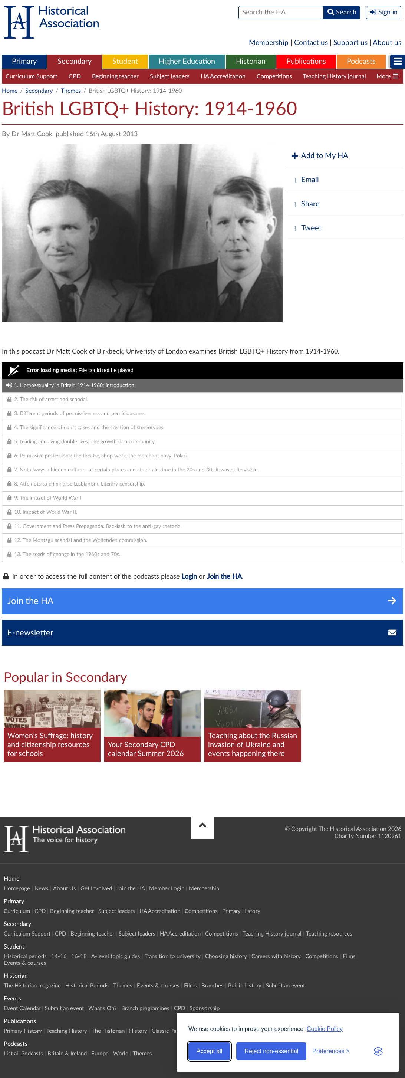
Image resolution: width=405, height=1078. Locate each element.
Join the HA (224, 576)
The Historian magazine (32, 986)
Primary (24, 61)
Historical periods (25, 956)
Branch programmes (145, 1008)
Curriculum (17, 911)
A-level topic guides (115, 956)
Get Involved (96, 888)
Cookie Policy (325, 1029)
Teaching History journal (334, 76)
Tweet (306, 228)
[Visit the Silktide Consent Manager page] (378, 1051)
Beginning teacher (115, 76)
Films (349, 956)
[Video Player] (202, 370)
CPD (75, 76)
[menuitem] (24, 62)
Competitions (274, 76)
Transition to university (173, 956)
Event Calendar (22, 1008)
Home (9, 91)
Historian (251, 61)
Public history (244, 986)
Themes (71, 91)
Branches (212, 986)
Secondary (74, 61)
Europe (100, 1053)
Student (125, 61)
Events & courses (25, 963)
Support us (350, 42)
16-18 (79, 956)
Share (305, 204)
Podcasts (361, 61)
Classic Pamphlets (173, 1031)
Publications (306, 61)
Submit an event (285, 986)
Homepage (17, 888)
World (120, 1053)
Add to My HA (319, 156)
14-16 (59, 956)
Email (304, 180)
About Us (64, 888)
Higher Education (187, 61)
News (41, 888)
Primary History (241, 911)
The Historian (108, 1031)
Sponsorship (205, 1008)
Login (189, 576)
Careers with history (276, 956)
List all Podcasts (23, 1053)
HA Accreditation (223, 76)
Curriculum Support (31, 76)
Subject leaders (170, 76)
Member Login (166, 888)
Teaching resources (329, 934)
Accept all (209, 1051)
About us (387, 42)
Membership (269, 42)
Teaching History (66, 1031)
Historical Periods (87, 986)
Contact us (311, 42)
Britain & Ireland (67, 1053)
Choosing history (226, 956)
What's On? (102, 1008)
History (138, 1031)
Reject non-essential (271, 1051)
